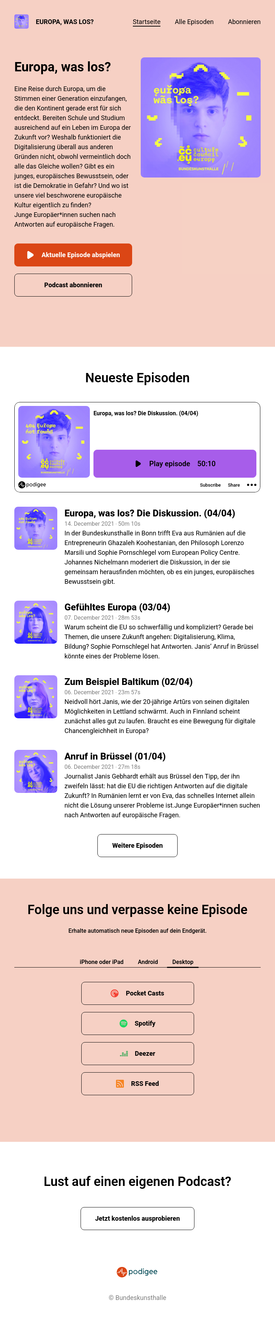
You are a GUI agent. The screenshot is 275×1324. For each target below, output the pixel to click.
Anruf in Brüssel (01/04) (115, 756)
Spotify (145, 1023)
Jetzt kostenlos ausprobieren (137, 1218)
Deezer (145, 1053)
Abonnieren (244, 21)
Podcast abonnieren (73, 285)
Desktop (182, 962)
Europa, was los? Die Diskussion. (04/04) (149, 513)
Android (148, 962)
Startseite (146, 21)
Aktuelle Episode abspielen (73, 255)
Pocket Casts (145, 993)
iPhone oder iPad (102, 962)
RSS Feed (145, 1083)
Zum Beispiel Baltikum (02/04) (128, 681)
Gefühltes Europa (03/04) (117, 607)
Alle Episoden (194, 21)
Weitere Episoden (137, 845)
